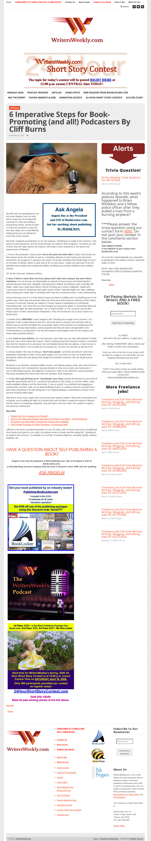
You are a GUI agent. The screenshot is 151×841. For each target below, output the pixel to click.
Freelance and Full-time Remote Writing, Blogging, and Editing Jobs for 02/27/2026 (122, 534)
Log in (95, 839)
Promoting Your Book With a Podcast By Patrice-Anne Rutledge (40, 422)
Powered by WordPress (109, 839)
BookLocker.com (120, 794)
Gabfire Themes (136, 839)
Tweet (10, 711)
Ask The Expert (16, 97)
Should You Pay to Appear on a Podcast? (29, 416)
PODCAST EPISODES (37, 92)
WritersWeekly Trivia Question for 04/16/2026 (121, 179)
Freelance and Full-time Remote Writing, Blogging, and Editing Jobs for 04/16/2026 (122, 402)
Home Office (72, 92)
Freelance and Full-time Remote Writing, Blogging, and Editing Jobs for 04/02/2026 (122, 446)
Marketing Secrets (70, 97)
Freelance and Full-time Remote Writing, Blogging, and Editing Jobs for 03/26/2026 (122, 468)
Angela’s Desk (15, 92)
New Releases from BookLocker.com (105, 92)
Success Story (134, 97)
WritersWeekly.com (23, 839)
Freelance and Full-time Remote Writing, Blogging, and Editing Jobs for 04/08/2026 (122, 424)
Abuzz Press (134, 794)
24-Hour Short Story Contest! (104, 97)
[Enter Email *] (123, 313)
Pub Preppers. (119, 797)
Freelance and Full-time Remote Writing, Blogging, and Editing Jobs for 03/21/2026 (122, 490)
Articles (57, 92)
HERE (128, 231)
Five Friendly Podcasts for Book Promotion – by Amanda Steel (39, 424)
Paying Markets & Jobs (42, 97)
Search (125, 6)
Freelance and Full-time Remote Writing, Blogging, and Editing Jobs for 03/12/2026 (122, 512)
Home (8, 2)
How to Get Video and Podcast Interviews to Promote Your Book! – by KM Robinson (49, 419)
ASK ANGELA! (51, 472)
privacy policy (119, 826)
